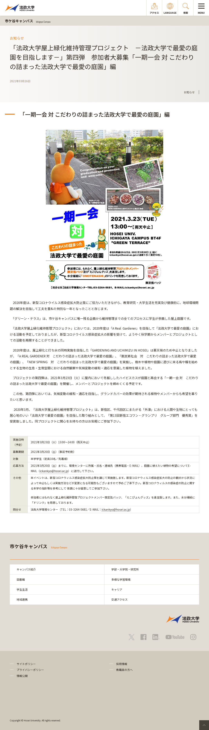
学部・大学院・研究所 (125, 569)
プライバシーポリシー (30, 670)
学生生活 (22, 589)
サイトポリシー (26, 664)
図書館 (21, 579)
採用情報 (121, 664)
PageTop (204, 725)
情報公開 (22, 676)
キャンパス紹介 (26, 569)
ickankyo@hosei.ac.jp (54, 471)
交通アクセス (119, 600)
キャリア (116, 589)
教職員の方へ (124, 670)
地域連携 (22, 600)
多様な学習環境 (121, 579)
